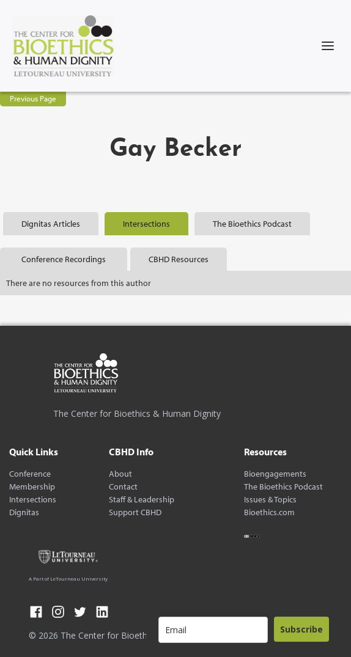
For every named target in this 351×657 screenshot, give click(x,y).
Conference (30, 474)
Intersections (32, 499)
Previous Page (33, 98)
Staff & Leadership (141, 499)
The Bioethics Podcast (283, 487)
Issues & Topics (270, 499)
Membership (32, 487)
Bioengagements (275, 474)
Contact (123, 487)
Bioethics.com (269, 512)
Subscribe (301, 629)
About (120, 474)
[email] (213, 630)
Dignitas (24, 512)
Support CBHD (135, 512)
